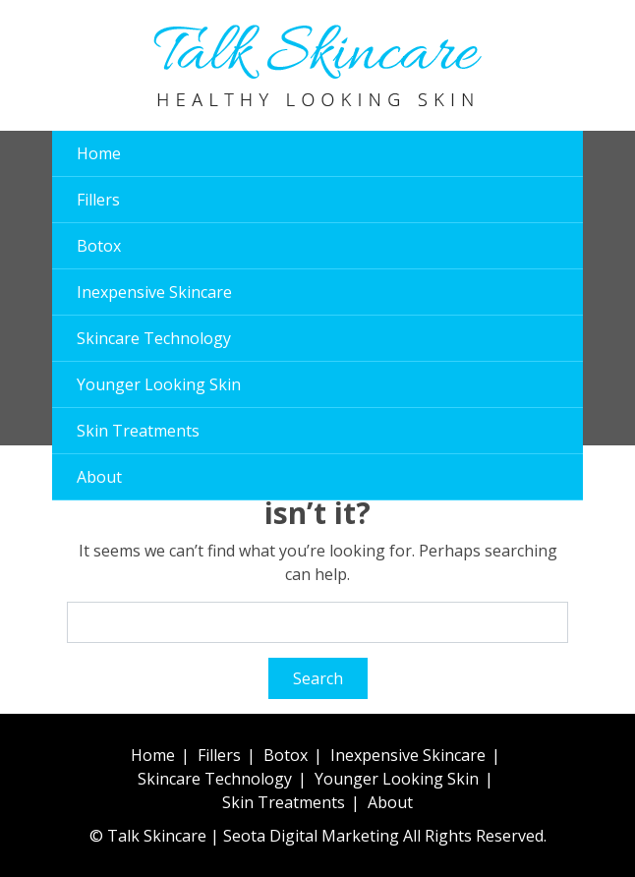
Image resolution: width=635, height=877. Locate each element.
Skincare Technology (154, 338)
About (99, 477)
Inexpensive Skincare (154, 292)
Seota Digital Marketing (311, 836)
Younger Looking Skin (159, 384)
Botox (99, 246)
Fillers (98, 199)
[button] (548, 66)
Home (99, 153)
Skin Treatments (138, 430)
